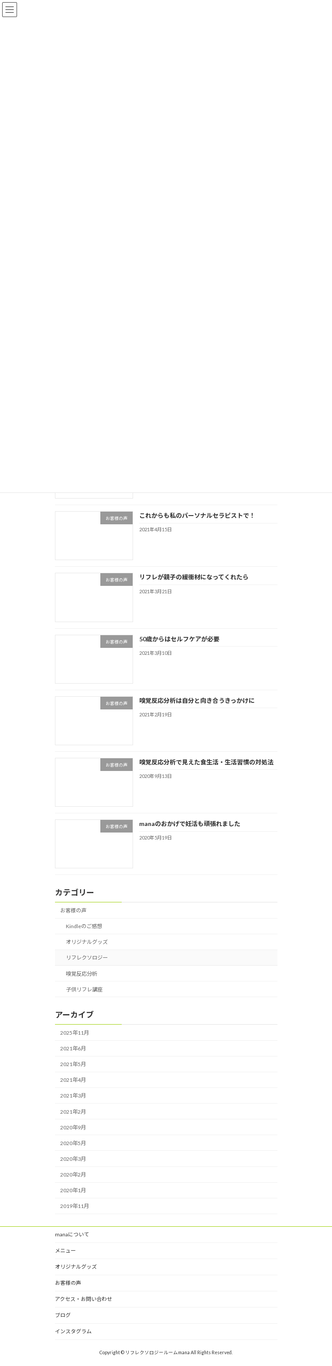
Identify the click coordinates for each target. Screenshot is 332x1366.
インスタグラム (73, 1331)
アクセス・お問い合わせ (83, 1299)
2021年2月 (73, 1111)
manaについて (72, 1234)
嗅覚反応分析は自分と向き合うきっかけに (196, 700)
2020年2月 (73, 1174)
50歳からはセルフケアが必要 (179, 639)
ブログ (63, 1315)
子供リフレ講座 (83, 989)
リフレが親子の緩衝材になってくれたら (193, 577)
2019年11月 (74, 1206)
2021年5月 (73, 1064)
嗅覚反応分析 (81, 973)
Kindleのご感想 (83, 926)
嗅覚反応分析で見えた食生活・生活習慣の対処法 (206, 762)
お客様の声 (73, 910)
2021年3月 (73, 1096)
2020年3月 (73, 1159)
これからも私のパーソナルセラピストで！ (197, 515)
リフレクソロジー (86, 958)
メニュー (65, 1250)
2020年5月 (73, 1143)
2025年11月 (74, 1032)
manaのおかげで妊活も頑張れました (189, 823)
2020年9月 (73, 1127)
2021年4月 (73, 1080)
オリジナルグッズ (86, 942)
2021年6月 (73, 1048)
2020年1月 (73, 1190)
